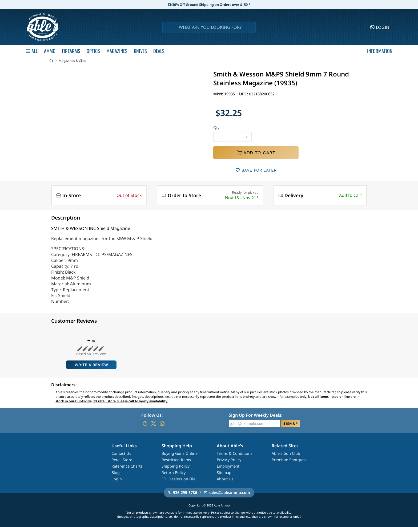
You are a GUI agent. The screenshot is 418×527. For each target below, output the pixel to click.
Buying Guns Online (180, 453)
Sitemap (224, 472)
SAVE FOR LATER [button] (256, 170)
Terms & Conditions (234, 453)
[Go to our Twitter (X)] (153, 424)
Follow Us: (152, 415)
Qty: (216, 127)
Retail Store (121, 459)
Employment (228, 466)
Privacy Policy (229, 459)
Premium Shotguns (289, 459)
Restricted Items (176, 459)
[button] (218, 137)
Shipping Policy (176, 466)
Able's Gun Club (286, 453)
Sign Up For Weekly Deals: (255, 415)
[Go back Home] (51, 60)
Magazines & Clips (72, 60)
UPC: (244, 93)
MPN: (218, 93)
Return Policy (174, 472)
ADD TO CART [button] (256, 153)
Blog (115, 472)
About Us (225, 478)
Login (116, 478)
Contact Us (121, 453)
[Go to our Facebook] (145, 424)
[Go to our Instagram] (162, 424)
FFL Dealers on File (178, 478)
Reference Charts (126, 466)
